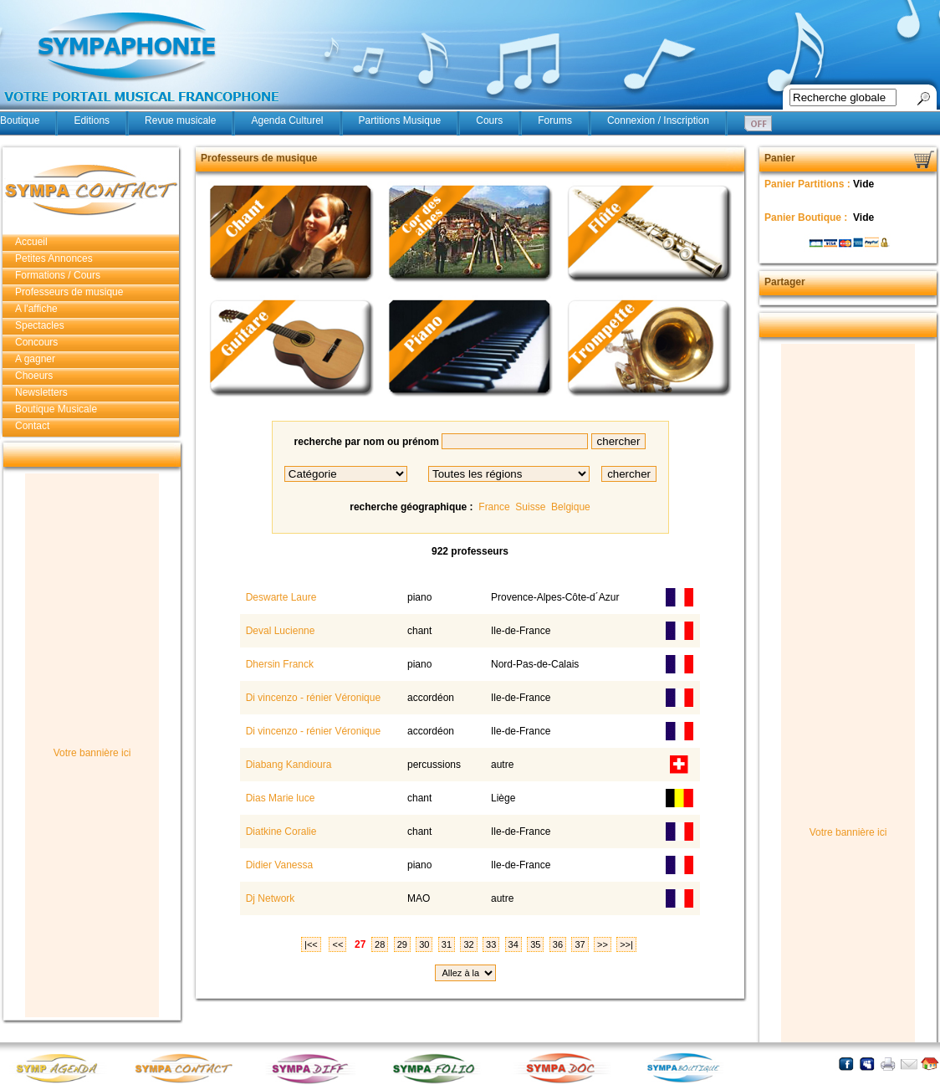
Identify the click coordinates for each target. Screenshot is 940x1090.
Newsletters (41, 392)
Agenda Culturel (287, 120)
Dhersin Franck (278, 664)
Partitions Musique (400, 120)
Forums (555, 120)
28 (380, 944)
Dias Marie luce (278, 798)
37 (580, 944)
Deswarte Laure (279, 597)
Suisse (530, 507)
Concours (36, 342)
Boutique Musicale (56, 409)
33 (491, 944)
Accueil (31, 242)
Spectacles (39, 325)
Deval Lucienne (278, 631)
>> (602, 944)
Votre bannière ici (92, 753)
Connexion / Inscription (658, 120)
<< (337, 944)
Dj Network (268, 898)
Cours (489, 120)
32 (468, 944)
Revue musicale (180, 120)
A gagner (35, 359)
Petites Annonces (54, 258)
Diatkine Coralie (279, 831)
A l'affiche (36, 309)
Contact (32, 426)
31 (447, 944)
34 (513, 944)
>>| (626, 944)
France (493, 507)
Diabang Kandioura (287, 764)
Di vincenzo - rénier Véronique (312, 698)
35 (535, 944)
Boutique (19, 120)
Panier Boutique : (807, 217)
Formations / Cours (57, 275)
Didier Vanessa (278, 865)
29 (402, 944)
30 (424, 944)
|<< (311, 944)
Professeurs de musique (69, 292)
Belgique (570, 507)
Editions (92, 120)
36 (558, 944)
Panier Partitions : (808, 184)
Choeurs (34, 375)
